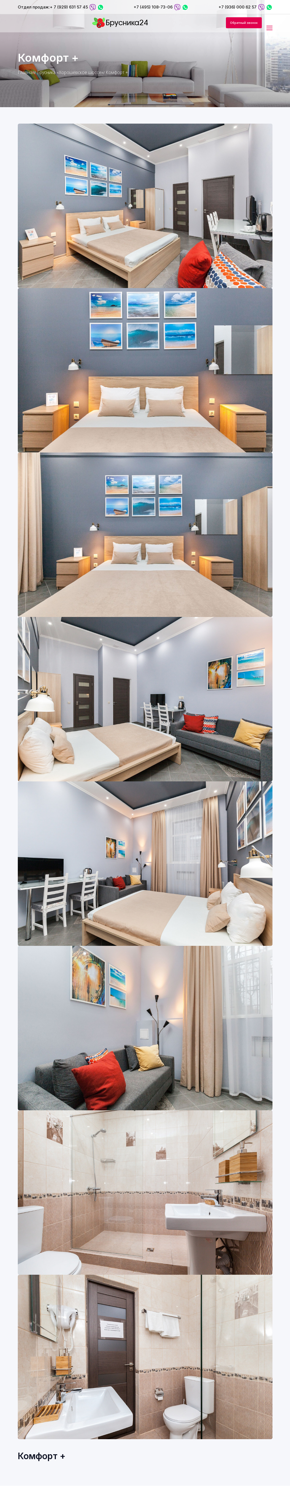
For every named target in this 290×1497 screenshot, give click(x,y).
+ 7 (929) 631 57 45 (69, 7)
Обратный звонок (244, 23)
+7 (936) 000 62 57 (238, 7)
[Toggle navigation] (270, 28)
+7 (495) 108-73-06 (153, 7)
